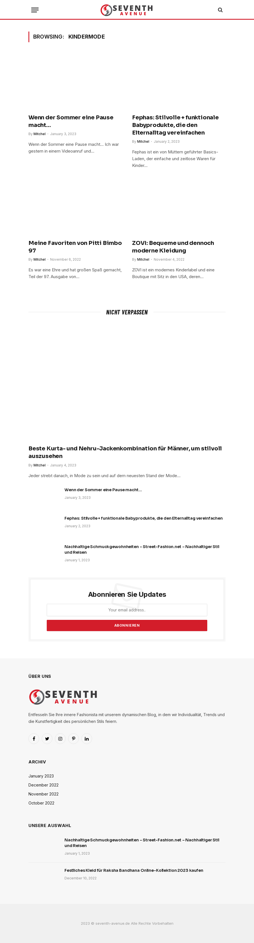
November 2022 (43, 794)
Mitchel (40, 134)
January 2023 (41, 776)
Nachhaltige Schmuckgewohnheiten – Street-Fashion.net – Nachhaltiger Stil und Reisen (141, 549)
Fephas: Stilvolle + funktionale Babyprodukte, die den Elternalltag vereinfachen (175, 125)
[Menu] (35, 10)
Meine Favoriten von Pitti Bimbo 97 (75, 247)
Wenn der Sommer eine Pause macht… (70, 121)
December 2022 (43, 785)
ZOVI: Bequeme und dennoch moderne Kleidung (173, 247)
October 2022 (41, 803)
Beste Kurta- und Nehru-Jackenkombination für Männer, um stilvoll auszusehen (125, 452)
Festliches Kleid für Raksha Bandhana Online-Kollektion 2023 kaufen (133, 870)
